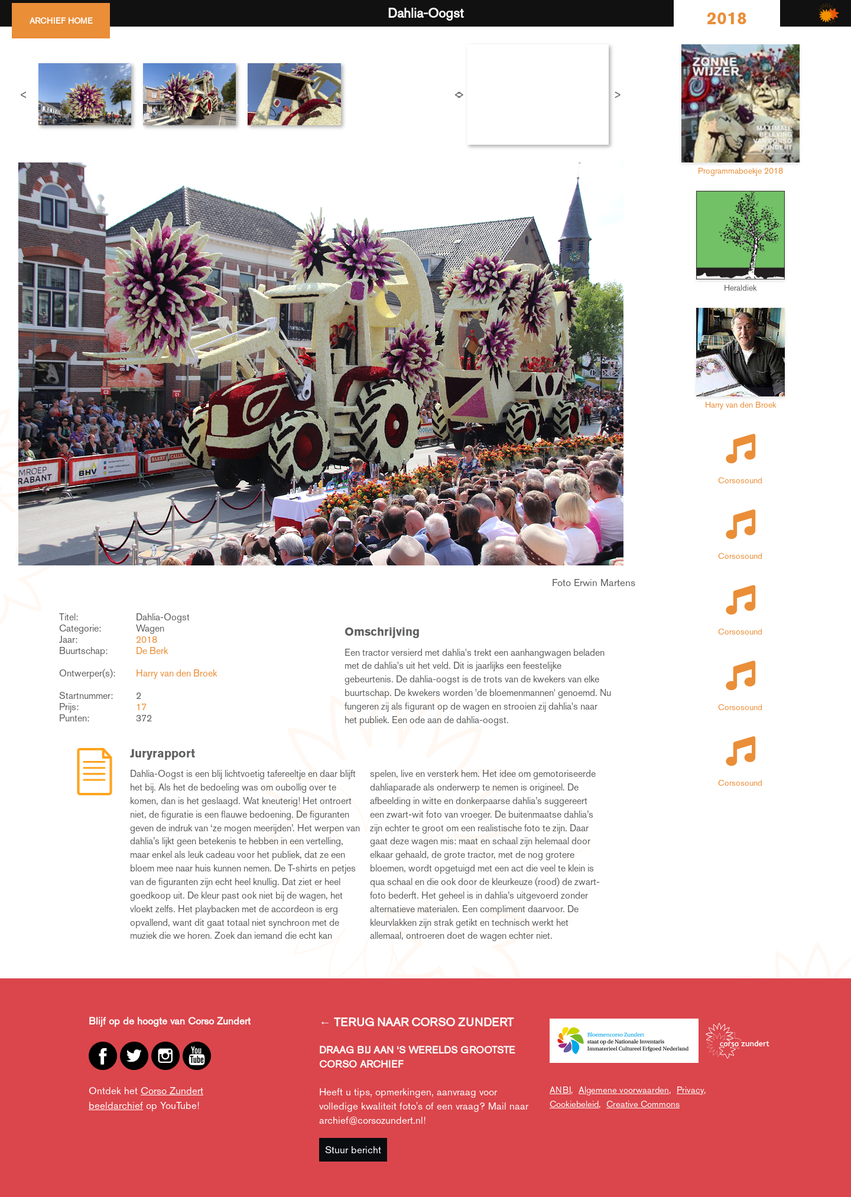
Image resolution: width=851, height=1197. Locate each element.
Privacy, (691, 1090)
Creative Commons (643, 1104)
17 (141, 707)
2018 (146, 639)
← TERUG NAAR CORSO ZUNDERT (416, 1022)
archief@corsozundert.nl (371, 1120)
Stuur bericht (353, 1150)
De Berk (152, 650)
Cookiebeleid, (575, 1104)
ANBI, (561, 1090)
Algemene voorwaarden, (625, 1090)
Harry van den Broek (176, 673)
